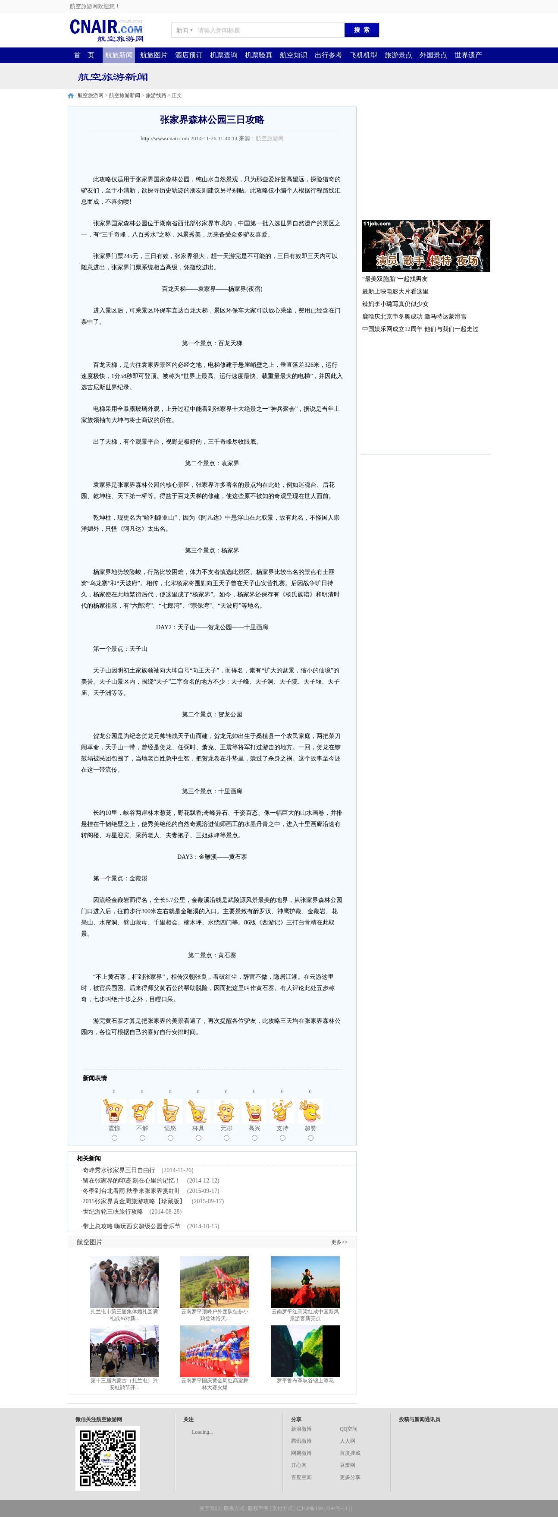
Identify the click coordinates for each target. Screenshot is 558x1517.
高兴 (254, 1133)
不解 (142, 1133)
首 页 (84, 55)
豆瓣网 (347, 1465)
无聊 (226, 1133)
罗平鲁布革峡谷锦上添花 (305, 1381)
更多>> (339, 1242)
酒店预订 (189, 55)
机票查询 (224, 55)
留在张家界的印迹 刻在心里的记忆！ (132, 1180)
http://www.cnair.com (165, 138)
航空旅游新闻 (124, 95)
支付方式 (282, 1508)
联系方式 (234, 1508)
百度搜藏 (350, 1453)
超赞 (310, 1133)
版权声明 (258, 1508)
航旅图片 (154, 55)
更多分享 (350, 1477)
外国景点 (433, 55)
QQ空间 (348, 1429)
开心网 (299, 1465)
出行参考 (328, 55)
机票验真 (259, 55)
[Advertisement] (425, 160)
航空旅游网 (90, 95)
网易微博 (301, 1453)
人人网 (347, 1441)
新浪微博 (301, 1429)
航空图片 (90, 1242)
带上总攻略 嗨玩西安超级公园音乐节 (132, 1226)
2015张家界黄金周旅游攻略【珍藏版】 (134, 1201)
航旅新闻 (119, 55)
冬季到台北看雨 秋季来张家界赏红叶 (132, 1191)
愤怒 (170, 1133)
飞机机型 (363, 55)
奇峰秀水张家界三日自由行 (119, 1170)
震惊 (114, 1133)
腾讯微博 (301, 1441)
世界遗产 (468, 55)
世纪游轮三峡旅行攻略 (113, 1211)
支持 (282, 1133)
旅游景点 (398, 55)
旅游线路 (156, 95)
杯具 (198, 1133)
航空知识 (293, 55)
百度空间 (301, 1477)
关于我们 (209, 1508)
